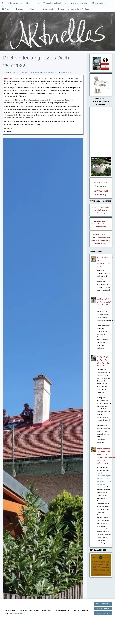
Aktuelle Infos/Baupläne (50, 72)
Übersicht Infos (66, 72)
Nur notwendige (103, 604)
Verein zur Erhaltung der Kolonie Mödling (27, 72)
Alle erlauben (102, 613)
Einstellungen (103, 608)
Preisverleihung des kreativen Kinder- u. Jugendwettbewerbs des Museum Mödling (104, 481)
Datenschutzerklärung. (16, 613)
